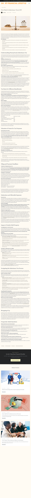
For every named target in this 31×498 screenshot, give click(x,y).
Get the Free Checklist (15, 360)
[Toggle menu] (29, 3)
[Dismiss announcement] (29, 0)
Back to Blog (3, 7)
